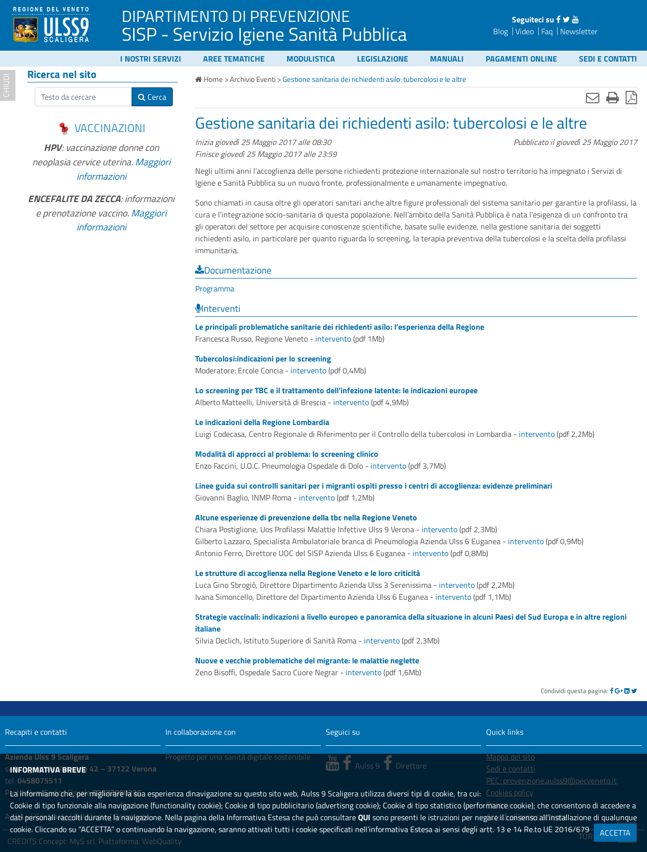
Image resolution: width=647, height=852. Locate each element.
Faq (547, 31)
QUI (364, 817)
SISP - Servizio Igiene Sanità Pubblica (264, 34)
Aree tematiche (234, 59)
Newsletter (579, 31)
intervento (333, 339)
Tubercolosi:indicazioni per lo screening (263, 358)
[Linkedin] (627, 691)
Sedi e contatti (608, 59)
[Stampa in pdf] (631, 97)
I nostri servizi (150, 59)
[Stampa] (612, 97)
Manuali (447, 59)
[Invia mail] (592, 97)
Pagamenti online (521, 59)
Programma (214, 288)
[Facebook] (611, 691)
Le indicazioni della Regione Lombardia (262, 422)
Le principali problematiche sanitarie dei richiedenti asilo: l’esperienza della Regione (339, 327)
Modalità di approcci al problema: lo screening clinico (286, 454)
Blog (500, 31)
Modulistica (311, 59)
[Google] (619, 691)
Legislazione (382, 59)
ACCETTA (615, 833)
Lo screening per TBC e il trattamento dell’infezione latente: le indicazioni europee (336, 390)
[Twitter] (634, 691)
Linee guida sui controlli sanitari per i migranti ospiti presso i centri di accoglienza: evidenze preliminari (373, 486)
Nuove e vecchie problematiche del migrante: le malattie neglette (307, 660)
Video (524, 31)
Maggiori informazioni (123, 168)
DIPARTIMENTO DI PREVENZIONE (236, 16)
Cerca (152, 97)
